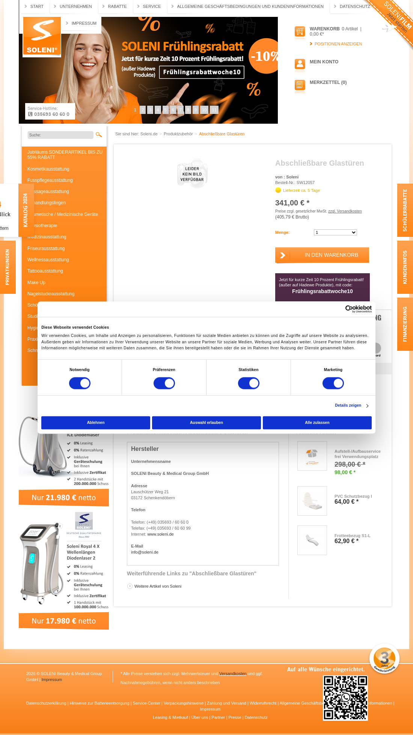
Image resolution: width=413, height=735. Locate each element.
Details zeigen (348, 406)
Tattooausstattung (45, 271)
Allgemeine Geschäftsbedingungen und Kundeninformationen (250, 6)
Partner (218, 717)
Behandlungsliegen (46, 202)
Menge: (282, 232)
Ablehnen (96, 423)
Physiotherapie (42, 225)
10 (204, 110)
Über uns (200, 717)
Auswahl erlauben (206, 423)
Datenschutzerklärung (47, 703)
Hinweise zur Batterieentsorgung (100, 703)
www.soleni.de (160, 534)
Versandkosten (233, 673)
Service (152, 6)
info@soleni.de (144, 552)
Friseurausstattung (46, 248)
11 (214, 110)
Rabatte (117, 6)
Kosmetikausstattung (48, 169)
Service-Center (147, 703)
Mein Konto (324, 61)
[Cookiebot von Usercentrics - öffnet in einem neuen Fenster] (339, 309)
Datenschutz (355, 6)
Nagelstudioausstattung (50, 293)
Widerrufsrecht (264, 703)
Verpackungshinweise (184, 703)
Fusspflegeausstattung (50, 180)
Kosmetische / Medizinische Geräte (62, 214)
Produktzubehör (179, 134)
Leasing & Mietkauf (171, 717)
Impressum (84, 23)
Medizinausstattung (46, 237)
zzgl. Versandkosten (345, 211)
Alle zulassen (317, 423)
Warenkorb (325, 28)
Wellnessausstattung (48, 259)
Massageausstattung (48, 191)
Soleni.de (42, 37)
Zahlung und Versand (227, 703)
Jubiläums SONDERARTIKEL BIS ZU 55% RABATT (64, 155)
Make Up (36, 282)
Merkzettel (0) (328, 82)
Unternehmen (76, 6)
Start (37, 6)
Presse (235, 717)
